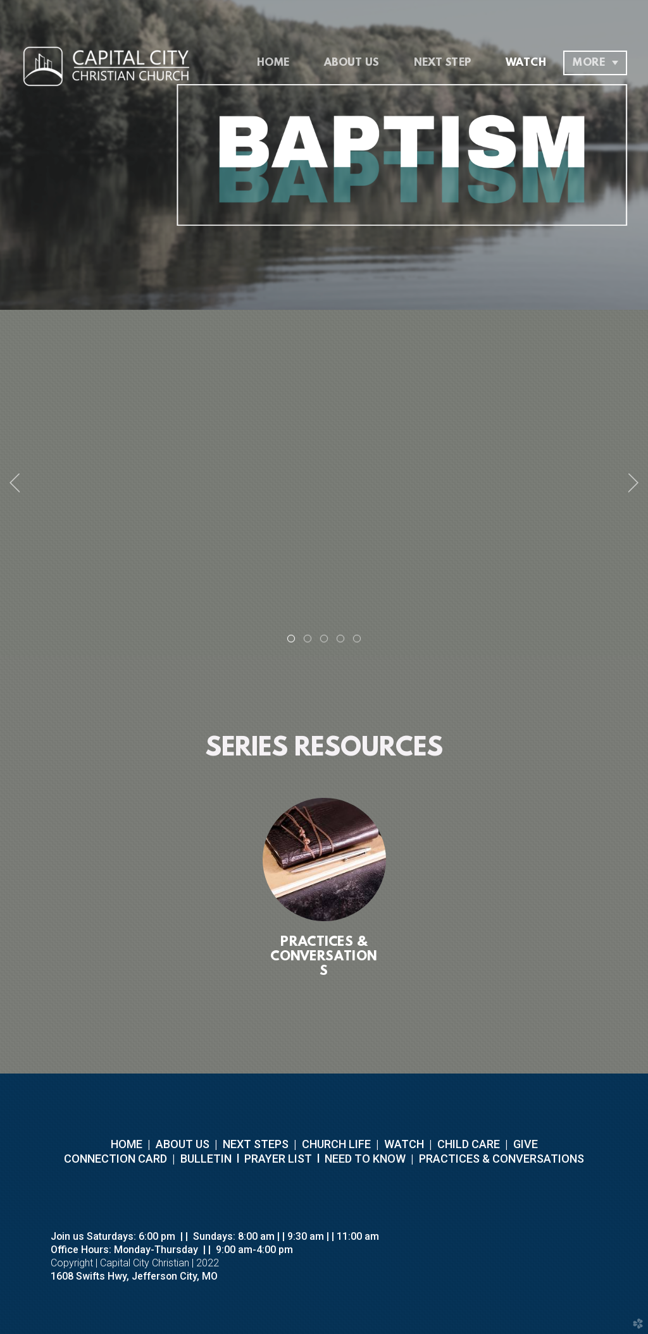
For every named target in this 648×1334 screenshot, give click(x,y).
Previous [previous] (14, 483)
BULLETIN (205, 1158)
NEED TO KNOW (365, 1158)
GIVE (525, 1144)
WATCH (404, 1144)
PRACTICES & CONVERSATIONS (500, 1158)
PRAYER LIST (278, 1158)
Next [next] (633, 483)
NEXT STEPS (254, 1144)
